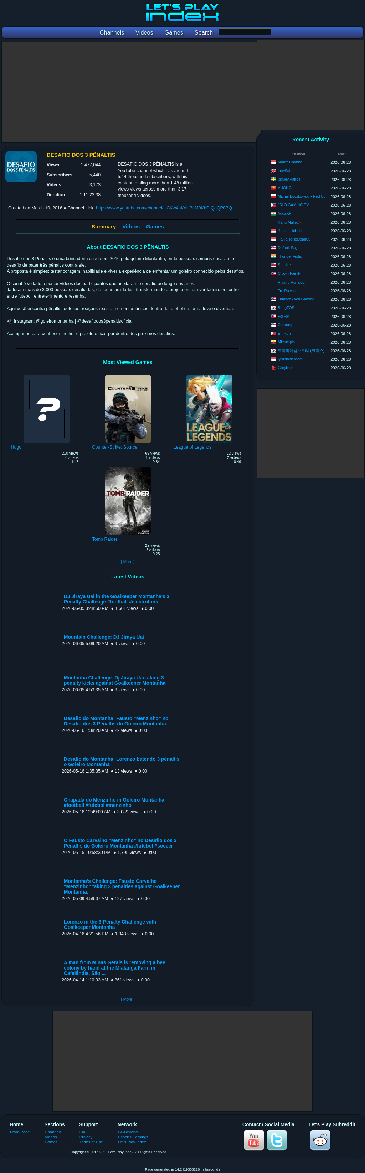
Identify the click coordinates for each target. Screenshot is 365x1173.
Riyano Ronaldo (291, 282)
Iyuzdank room (290, 359)
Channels (53, 1132)
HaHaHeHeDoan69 (294, 239)
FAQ (83, 1132)
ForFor (283, 316)
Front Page (20, 1132)
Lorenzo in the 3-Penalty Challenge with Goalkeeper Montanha (110, 924)
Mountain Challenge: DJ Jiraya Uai (104, 637)
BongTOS (286, 307)
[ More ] (127, 562)
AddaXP (285, 213)
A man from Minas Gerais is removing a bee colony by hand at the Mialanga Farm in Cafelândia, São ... (114, 968)
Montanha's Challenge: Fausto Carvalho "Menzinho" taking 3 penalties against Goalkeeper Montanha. (122, 887)
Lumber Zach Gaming (296, 299)
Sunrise (284, 265)
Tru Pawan (287, 291)
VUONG (285, 188)
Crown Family (289, 273)
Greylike (285, 367)
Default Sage (288, 248)
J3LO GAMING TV (293, 205)
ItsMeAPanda (289, 179)
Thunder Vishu (290, 256)
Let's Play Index (132, 1142)
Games (155, 226)
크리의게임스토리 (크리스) (301, 350)
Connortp (285, 325)
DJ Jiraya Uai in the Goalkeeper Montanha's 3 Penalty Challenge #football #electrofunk (116, 599)
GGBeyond (128, 1132)
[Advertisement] (131, 92)
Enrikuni (284, 333)
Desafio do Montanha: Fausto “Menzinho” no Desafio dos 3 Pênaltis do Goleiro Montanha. (116, 721)
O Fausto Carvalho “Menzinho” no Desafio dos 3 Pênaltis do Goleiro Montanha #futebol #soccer (120, 843)
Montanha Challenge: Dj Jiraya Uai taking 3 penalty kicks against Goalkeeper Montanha (114, 680)
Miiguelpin (286, 342)
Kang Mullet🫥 (290, 222)
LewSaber (286, 170)
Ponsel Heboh (290, 230)
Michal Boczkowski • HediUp (301, 196)
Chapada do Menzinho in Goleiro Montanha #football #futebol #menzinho (114, 802)
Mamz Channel (290, 162)
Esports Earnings (133, 1137)
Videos (131, 226)
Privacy (86, 1137)
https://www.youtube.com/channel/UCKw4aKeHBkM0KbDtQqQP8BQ (164, 208)
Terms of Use (91, 1142)
